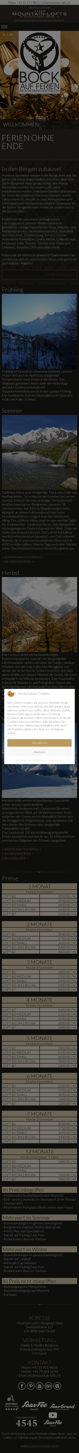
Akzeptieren (39, 743)
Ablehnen (39, 752)
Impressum (56, 760)
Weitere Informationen (30, 760)
